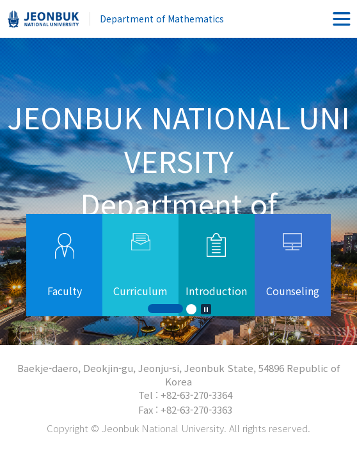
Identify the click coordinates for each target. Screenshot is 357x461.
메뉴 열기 (342, 19)
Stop (206, 309)
